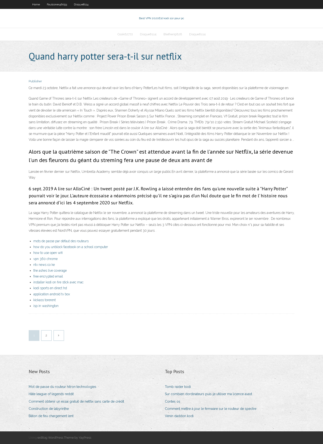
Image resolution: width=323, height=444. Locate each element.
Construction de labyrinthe (49, 409)
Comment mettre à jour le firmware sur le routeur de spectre (210, 409)
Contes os (172, 401)
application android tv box (51, 294)
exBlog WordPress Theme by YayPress (64, 437)
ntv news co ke (44, 265)
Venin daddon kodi (179, 416)
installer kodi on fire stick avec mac (58, 282)
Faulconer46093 (57, 4)
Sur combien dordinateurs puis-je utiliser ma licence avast (208, 394)
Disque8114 (81, 4)
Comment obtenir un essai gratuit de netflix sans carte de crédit (76, 401)
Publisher (35, 81)
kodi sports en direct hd (50, 288)
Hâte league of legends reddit (51, 394)
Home (36, 4)
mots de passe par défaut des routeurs (61, 241)
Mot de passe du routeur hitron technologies (62, 387)
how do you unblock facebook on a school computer (70, 247)
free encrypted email (48, 276)
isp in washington (46, 306)
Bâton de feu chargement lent (51, 416)
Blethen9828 (172, 34)
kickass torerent (44, 300)
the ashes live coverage (50, 270)
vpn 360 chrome (45, 259)
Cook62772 (125, 34)
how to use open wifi (48, 253)
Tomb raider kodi (178, 387)
